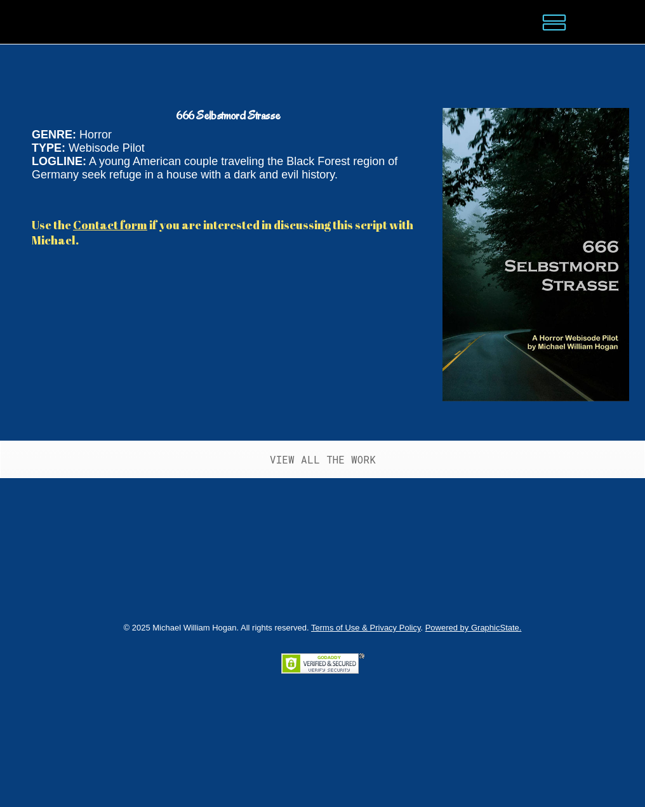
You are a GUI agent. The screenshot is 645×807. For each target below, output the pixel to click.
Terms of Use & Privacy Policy (365, 627)
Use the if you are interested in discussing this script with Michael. (222, 232)
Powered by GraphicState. (473, 627)
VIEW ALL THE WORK (323, 459)
